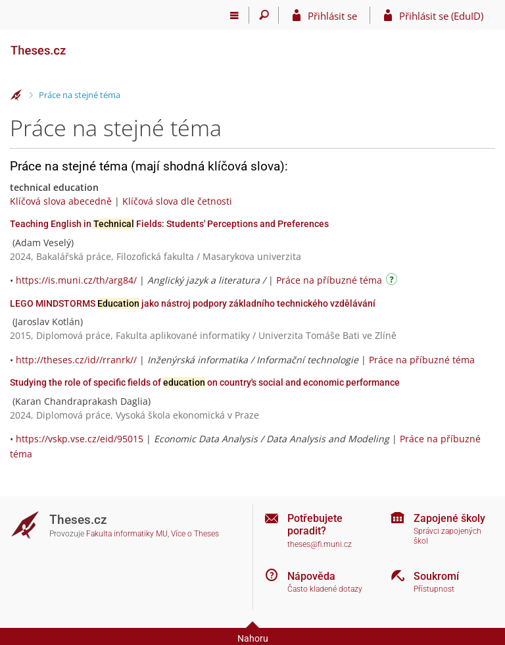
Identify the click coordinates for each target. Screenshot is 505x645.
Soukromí (436, 576)
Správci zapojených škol (447, 536)
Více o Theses (195, 533)
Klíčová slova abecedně (61, 201)
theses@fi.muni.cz (319, 544)
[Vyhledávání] (264, 15)
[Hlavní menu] (234, 15)
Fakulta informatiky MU (127, 533)
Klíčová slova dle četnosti (177, 201)
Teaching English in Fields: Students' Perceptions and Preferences (169, 224)
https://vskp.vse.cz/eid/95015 (79, 438)
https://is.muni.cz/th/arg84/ (76, 280)
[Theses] (75, 44)
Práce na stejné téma (79, 95)
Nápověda (311, 576)
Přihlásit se (332, 15)
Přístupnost (434, 589)
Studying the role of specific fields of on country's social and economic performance (205, 382)
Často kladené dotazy (324, 589)
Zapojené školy (449, 518)
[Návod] (393, 281)
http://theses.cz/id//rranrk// (76, 359)
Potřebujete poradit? (315, 524)
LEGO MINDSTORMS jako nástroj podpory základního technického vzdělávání (192, 303)
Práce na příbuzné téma (329, 280)
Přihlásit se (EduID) (441, 15)
